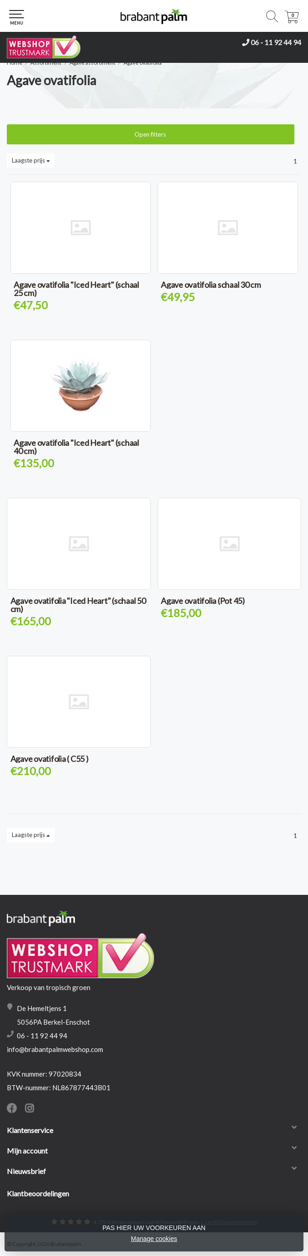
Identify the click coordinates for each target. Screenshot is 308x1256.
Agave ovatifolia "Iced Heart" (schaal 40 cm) (76, 447)
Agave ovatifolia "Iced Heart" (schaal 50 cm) (78, 605)
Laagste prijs (31, 160)
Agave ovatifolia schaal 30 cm (211, 285)
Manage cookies (154, 1238)
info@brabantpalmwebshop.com (55, 1049)
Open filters (150, 134)
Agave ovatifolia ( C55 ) (49, 759)
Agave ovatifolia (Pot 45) (203, 601)
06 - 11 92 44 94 (276, 42)
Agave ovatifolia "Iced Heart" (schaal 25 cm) (76, 289)
